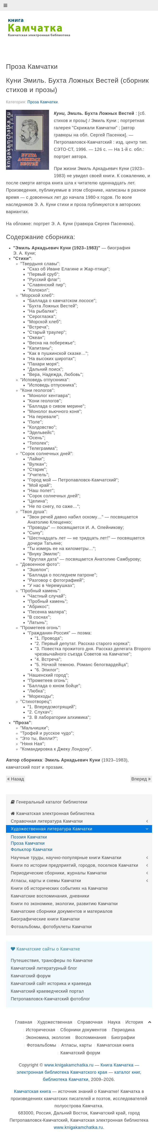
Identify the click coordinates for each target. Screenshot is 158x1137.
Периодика (123, 1029)
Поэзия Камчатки (29, 837)
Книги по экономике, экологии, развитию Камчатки (64, 903)
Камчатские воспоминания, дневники (50, 896)
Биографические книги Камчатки (45, 919)
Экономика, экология (48, 1037)
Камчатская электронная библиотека (53, 813)
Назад (15, 779)
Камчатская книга (115, 1045)
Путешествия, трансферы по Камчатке (52, 960)
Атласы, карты (76, 1045)
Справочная (90, 1022)
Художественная (54, 1022)
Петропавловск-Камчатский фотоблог (50, 998)
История (134, 1022)
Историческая (40, 1029)
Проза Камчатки (43, 102)
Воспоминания (90, 1037)
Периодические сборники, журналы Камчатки (59, 873)
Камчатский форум (31, 975)
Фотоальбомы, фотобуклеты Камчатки (51, 926)
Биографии (123, 1037)
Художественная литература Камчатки (51, 828)
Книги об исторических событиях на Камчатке (59, 888)
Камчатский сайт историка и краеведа (51, 983)
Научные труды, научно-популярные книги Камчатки (66, 857)
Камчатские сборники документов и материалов (62, 911)
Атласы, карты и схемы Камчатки (46, 880)
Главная (23, 1022)
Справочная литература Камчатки (47, 821)
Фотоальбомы (41, 1045)
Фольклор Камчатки (31, 849)
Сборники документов (83, 1029)
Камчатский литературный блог (44, 968)
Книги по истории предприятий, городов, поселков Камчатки (74, 865)
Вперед (141, 779)
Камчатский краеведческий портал (47, 991)
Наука (114, 1022)
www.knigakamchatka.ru (68, 1065)
